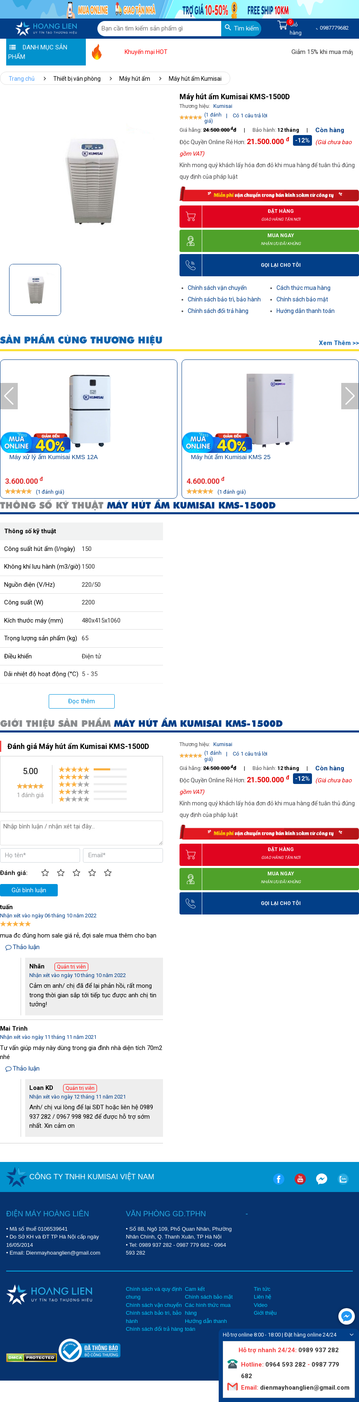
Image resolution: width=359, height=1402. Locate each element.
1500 (88, 566)
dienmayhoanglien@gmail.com (304, 1387)
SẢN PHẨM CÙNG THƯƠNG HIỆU (81, 340)
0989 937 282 (155, 1245)
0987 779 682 (193, 1245)
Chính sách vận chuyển (217, 288)
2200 (88, 602)
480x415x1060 (101, 620)
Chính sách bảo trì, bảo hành (224, 299)
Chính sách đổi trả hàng (218, 311)
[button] (163, 288)
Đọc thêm (81, 701)
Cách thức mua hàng (303, 288)
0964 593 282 (285, 1364)
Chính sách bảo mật (302, 299)
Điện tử (91, 656)
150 (87, 549)
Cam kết (195, 1289)
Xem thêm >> (339, 343)
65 (85, 638)
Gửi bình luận (29, 890)
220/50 (91, 584)
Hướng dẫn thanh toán (305, 311)
